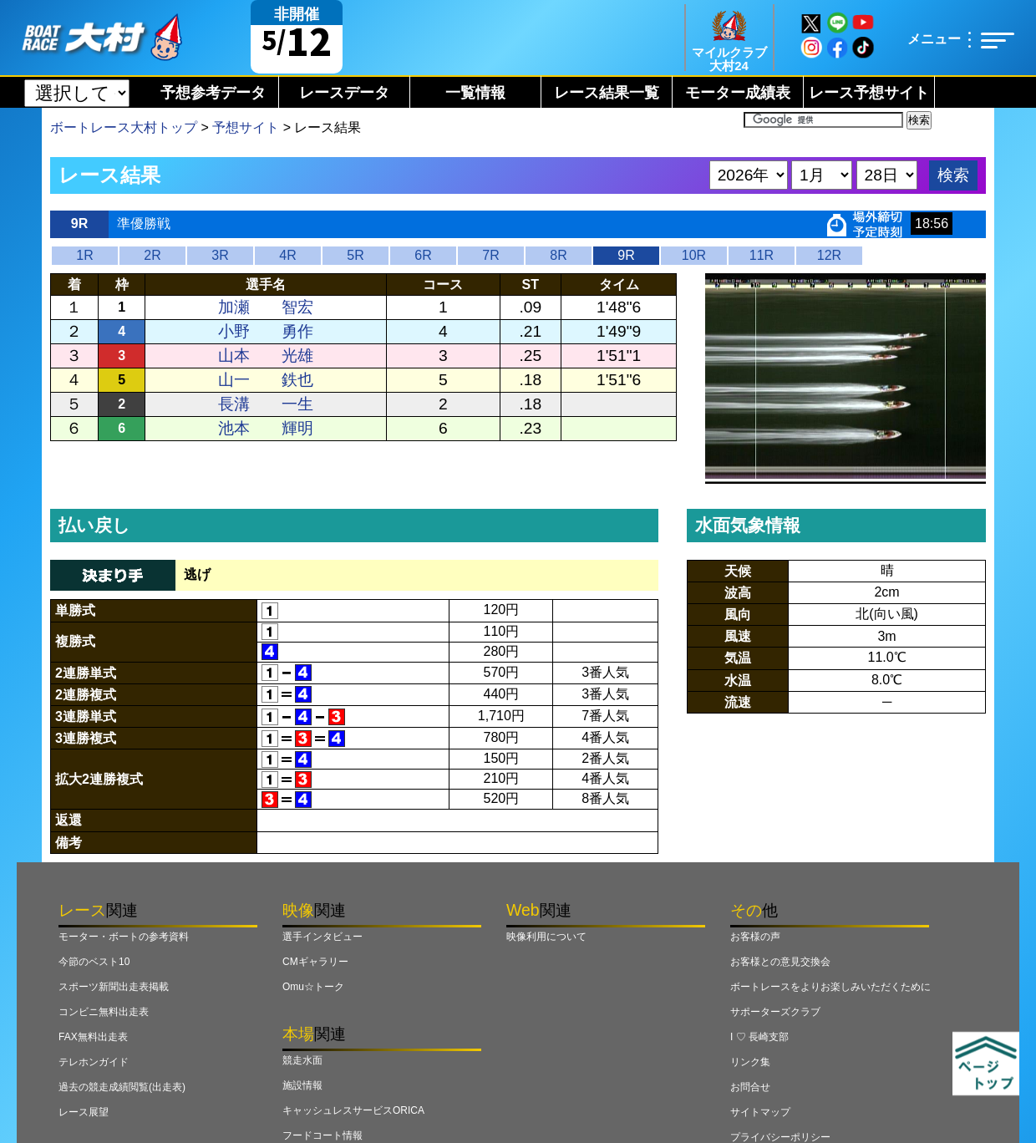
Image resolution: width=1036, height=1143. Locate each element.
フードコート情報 (322, 1135)
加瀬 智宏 (265, 307)
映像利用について (546, 936)
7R (490, 255)
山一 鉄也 (265, 380)
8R (558, 255)
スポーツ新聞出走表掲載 (113, 987)
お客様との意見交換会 (780, 962)
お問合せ (750, 1087)
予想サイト (245, 127)
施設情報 (302, 1085)
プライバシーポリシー (780, 1137)
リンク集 (750, 1062)
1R (84, 255)
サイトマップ (760, 1112)
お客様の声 (755, 936)
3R (219, 255)
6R (422, 255)
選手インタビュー (322, 936)
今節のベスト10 (94, 962)
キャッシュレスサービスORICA (353, 1110)
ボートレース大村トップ (123, 127)
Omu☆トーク (313, 987)
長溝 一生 (265, 404)
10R (694, 255)
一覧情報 (475, 92)
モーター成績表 (737, 92)
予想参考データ (213, 92)
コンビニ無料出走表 (103, 1012)
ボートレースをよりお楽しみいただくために (830, 987)
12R (829, 255)
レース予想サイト (869, 92)
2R (152, 255)
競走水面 (302, 1060)
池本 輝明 (265, 428)
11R (761, 255)
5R (355, 255)
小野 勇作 (265, 331)
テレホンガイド (93, 1062)
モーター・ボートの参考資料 (123, 936)
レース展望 (83, 1112)
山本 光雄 (265, 355)
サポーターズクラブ (775, 1012)
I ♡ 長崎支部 (759, 1037)
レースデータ (344, 92)
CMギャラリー (315, 962)
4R (287, 255)
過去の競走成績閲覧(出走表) (121, 1087)
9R (625, 255)
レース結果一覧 (606, 92)
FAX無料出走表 (93, 1037)
